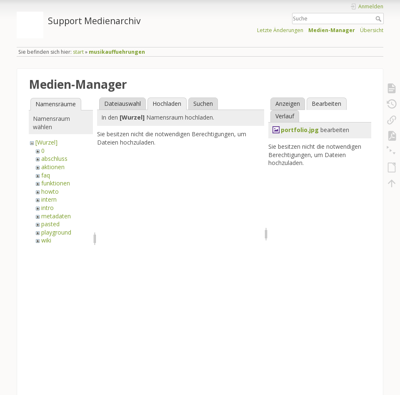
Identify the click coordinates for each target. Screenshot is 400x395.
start (78, 51)
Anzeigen (287, 104)
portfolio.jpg (300, 130)
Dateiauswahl (122, 104)
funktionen (55, 183)
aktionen (53, 167)
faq (45, 175)
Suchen (203, 104)
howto (50, 191)
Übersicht (371, 30)
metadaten (56, 216)
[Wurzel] (46, 142)
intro (47, 208)
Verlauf (284, 116)
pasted (50, 224)
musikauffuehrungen (117, 51)
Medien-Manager (331, 30)
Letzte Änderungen (280, 30)
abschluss (54, 158)
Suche (379, 19)
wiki (46, 240)
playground (56, 232)
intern (49, 199)
